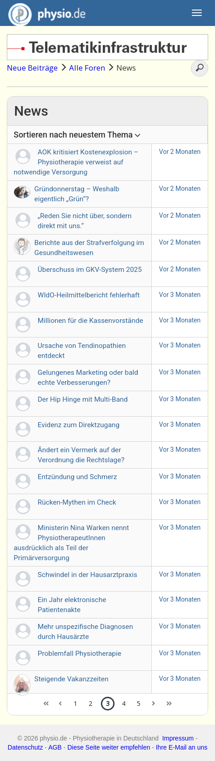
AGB (55, 747)
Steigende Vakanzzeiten (72, 679)
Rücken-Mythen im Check (77, 502)
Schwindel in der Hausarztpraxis (87, 575)
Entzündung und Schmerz (77, 477)
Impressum (178, 738)
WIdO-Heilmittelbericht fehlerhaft (89, 295)
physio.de (43, 13)
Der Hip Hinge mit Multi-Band (83, 399)
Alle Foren (87, 67)
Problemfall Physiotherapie (79, 653)
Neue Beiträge (32, 67)
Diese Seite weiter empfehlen (108, 747)
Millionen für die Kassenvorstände (90, 321)
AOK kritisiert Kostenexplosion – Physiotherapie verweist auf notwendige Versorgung (76, 162)
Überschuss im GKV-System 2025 (90, 270)
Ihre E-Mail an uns (182, 747)
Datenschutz (25, 747)
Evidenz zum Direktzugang (79, 425)
